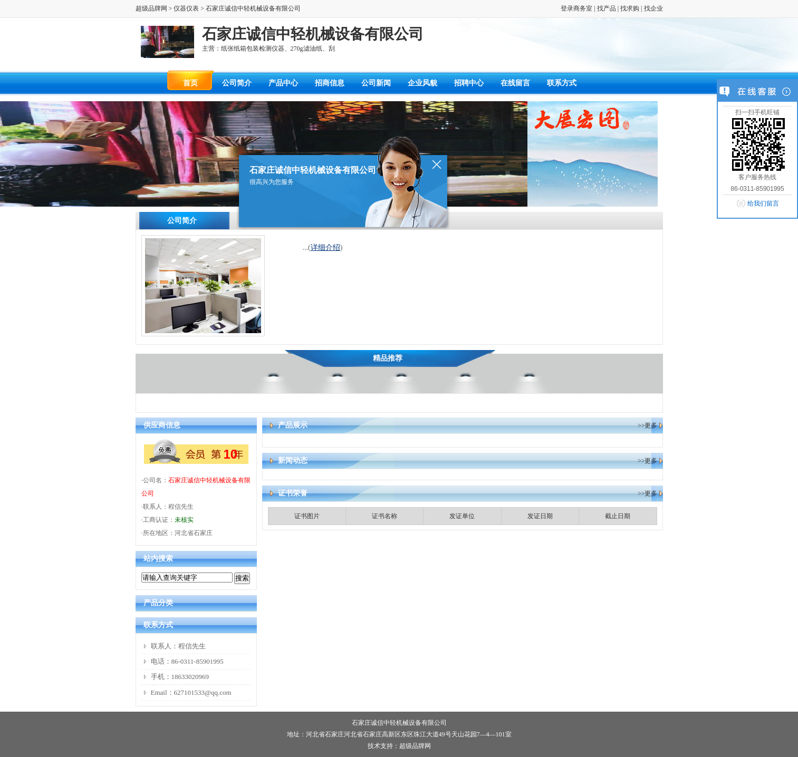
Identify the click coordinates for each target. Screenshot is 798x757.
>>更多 (648, 425)
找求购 (629, 8)
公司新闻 (376, 83)
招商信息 (329, 83)
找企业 (653, 8)
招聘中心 (469, 83)
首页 (190, 83)
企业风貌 (422, 83)
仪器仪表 (186, 8)
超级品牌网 (151, 8)
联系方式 (561, 83)
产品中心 (283, 83)
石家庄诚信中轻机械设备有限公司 (399, 722)
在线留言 (515, 83)
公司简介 (237, 83)
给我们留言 (763, 203)
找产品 (606, 8)
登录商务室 (576, 8)
